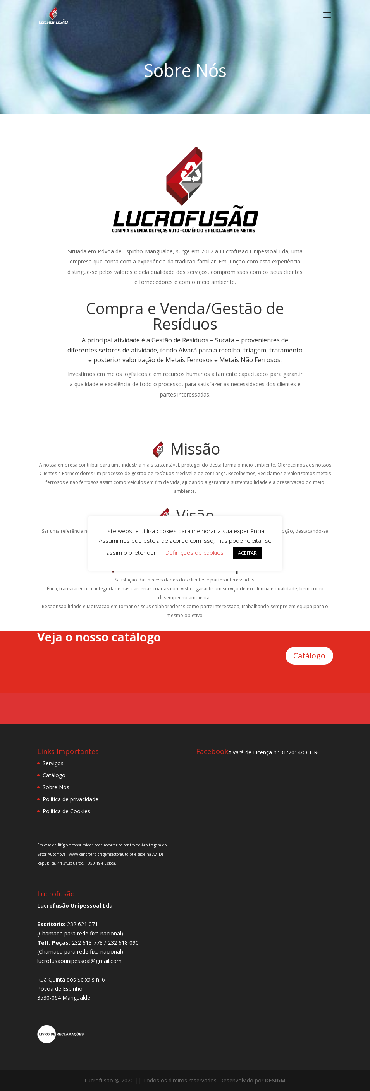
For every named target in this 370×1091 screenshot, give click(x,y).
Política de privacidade (70, 799)
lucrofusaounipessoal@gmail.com (79, 960)
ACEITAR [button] (247, 552)
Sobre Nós (56, 787)
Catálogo (309, 655)
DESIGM (275, 1080)
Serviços (53, 763)
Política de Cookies (66, 811)
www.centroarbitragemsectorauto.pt (101, 854)
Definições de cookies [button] (194, 552)
